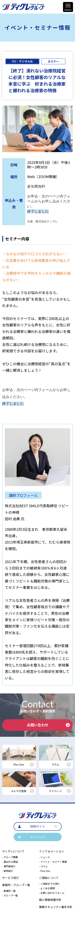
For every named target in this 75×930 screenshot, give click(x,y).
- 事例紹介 (7, 871)
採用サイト (37, 826)
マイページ (37, 837)
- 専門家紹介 (9, 866)
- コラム (43, 866)
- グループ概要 (10, 857)
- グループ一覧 (10, 895)
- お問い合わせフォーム (51, 892)
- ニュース (44, 857)
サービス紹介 (10, 878)
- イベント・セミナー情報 (53, 861)
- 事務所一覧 (9, 890)
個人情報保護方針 (50, 900)
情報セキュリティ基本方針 (55, 907)
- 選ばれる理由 (10, 861)
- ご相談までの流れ (49, 883)
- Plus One (44, 871)
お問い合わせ (48, 724)
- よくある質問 (47, 888)
